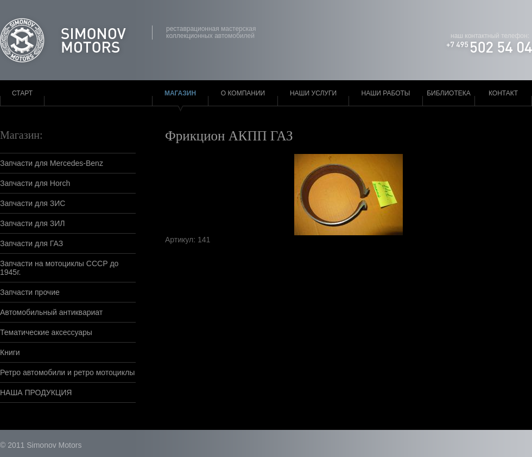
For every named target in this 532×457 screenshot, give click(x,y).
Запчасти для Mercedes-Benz (51, 163)
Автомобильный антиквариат (51, 312)
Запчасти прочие (30, 292)
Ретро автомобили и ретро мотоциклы (67, 372)
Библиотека (449, 93)
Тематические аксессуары (46, 332)
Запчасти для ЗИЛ (32, 223)
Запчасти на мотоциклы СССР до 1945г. (59, 267)
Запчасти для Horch (35, 183)
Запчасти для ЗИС (32, 203)
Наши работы (386, 93)
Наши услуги (313, 93)
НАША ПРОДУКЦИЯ (36, 392)
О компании (243, 93)
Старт (22, 93)
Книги (10, 352)
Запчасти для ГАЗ (31, 243)
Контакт (503, 93)
